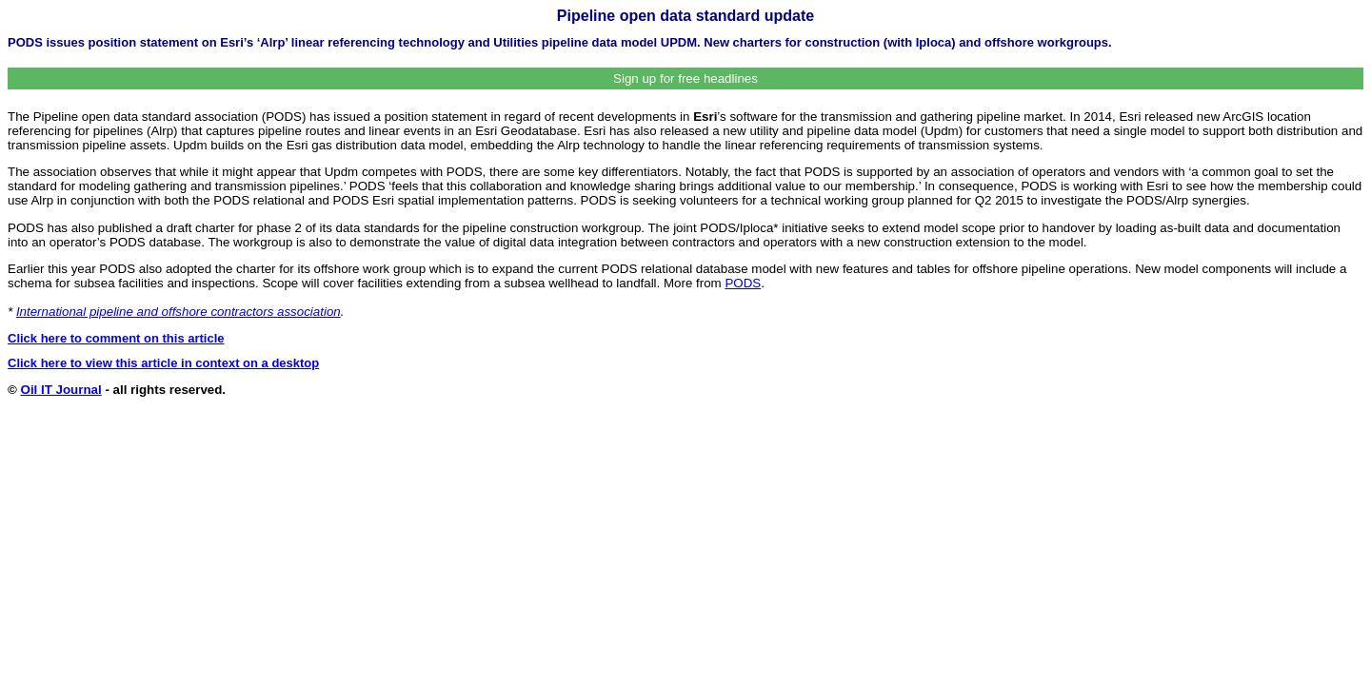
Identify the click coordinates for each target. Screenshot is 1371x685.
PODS (743, 283)
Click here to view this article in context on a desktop (163, 363)
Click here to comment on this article (116, 338)
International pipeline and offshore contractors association (178, 311)
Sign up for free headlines (685, 78)
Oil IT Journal (61, 389)
